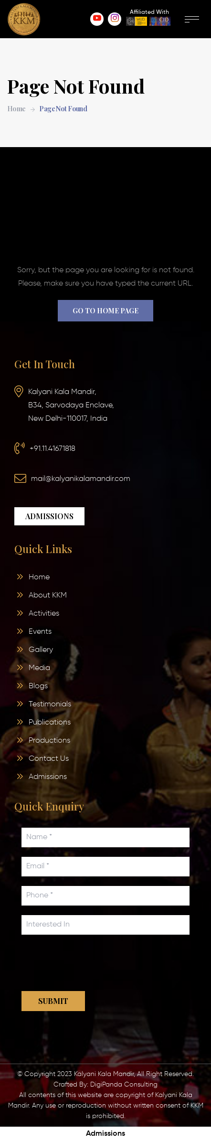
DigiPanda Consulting (124, 1084)
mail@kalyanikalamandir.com (80, 479)
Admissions (105, 1134)
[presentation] (94, 962)
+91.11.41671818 (52, 449)
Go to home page (105, 310)
